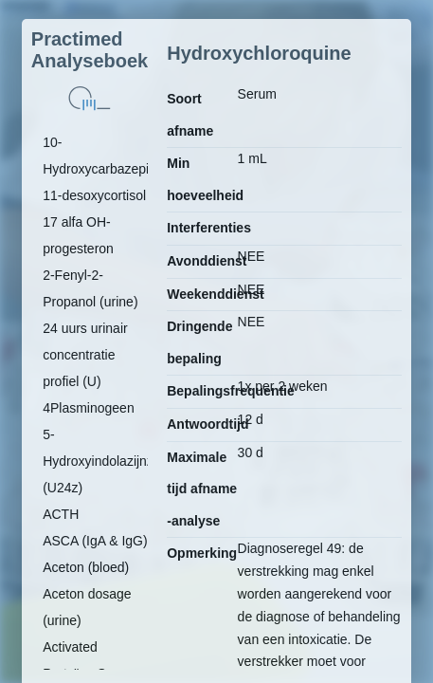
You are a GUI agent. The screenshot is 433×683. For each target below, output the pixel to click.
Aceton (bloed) (86, 567)
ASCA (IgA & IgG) (95, 540)
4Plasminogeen (89, 407)
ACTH (61, 514)
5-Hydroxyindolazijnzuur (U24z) (107, 461)
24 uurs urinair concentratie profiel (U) (85, 355)
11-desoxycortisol (94, 195)
